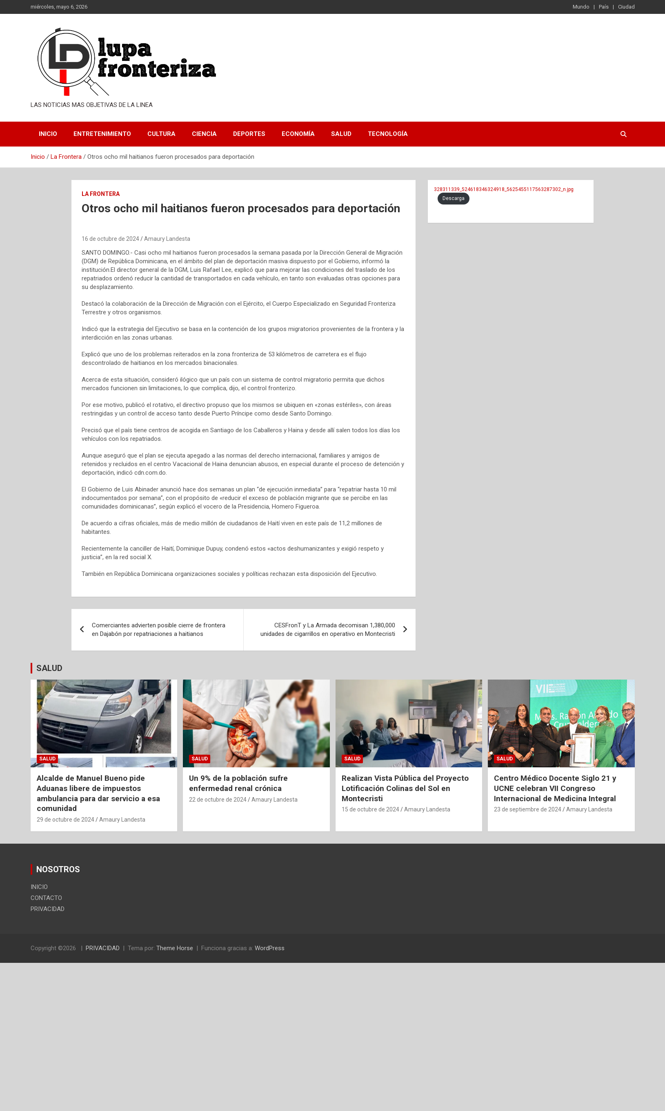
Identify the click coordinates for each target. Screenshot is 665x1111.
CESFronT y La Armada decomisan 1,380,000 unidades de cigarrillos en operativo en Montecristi (327, 630)
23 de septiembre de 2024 (527, 809)
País (604, 7)
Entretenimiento (102, 134)
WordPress (270, 948)
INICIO (48, 134)
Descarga (454, 198)
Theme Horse (174, 948)
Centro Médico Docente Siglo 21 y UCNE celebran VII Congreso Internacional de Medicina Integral (555, 788)
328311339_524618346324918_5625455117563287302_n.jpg (504, 189)
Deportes (249, 134)
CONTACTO (46, 898)
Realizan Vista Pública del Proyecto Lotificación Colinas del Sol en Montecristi (405, 788)
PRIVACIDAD (47, 909)
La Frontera (101, 194)
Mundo (581, 7)
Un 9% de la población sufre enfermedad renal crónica (238, 783)
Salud (341, 134)
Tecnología (388, 134)
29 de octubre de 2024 (65, 819)
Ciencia (204, 134)
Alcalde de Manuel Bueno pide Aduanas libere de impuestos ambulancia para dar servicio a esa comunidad (98, 793)
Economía (298, 134)
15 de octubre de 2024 (370, 809)
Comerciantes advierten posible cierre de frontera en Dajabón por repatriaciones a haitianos (158, 630)
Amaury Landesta (167, 239)
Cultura (161, 134)
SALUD (49, 668)
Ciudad (626, 7)
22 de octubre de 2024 (218, 799)
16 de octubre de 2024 (110, 239)
